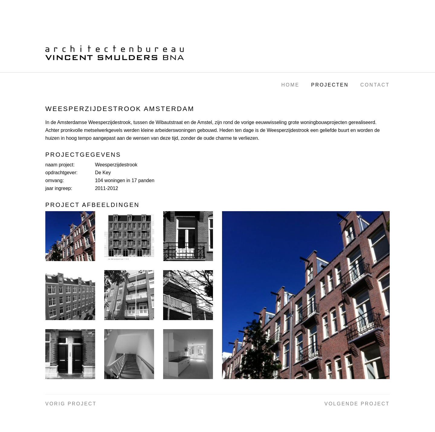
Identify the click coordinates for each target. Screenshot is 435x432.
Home (290, 84)
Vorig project (71, 403)
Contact (375, 84)
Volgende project (357, 403)
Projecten (330, 84)
